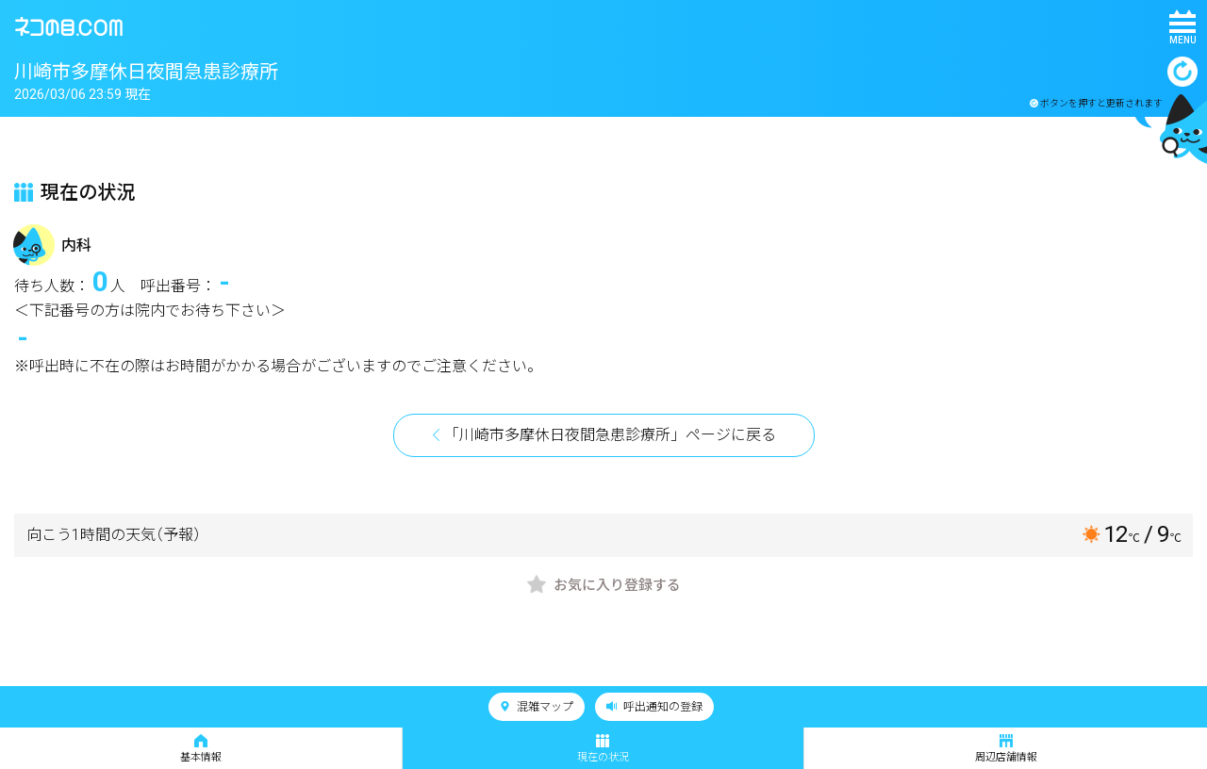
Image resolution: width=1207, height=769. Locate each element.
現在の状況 (603, 748)
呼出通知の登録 (654, 706)
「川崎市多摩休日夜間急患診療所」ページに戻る (610, 435)
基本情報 (201, 748)
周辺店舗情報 (1006, 748)
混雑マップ (536, 706)
